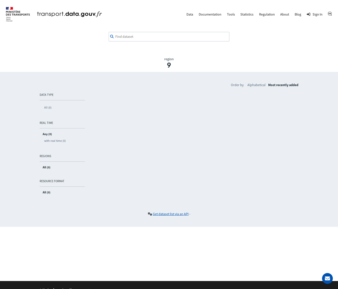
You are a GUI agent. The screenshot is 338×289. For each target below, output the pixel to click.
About (284, 14)
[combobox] (169, 36)
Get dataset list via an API (171, 214)
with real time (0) (55, 141)
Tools (231, 14)
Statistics (247, 14)
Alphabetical (256, 85)
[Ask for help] (327, 278)
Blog (298, 14)
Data (189, 14)
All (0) (48, 107)
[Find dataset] (169, 36)
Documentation (210, 14)
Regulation (267, 14)
